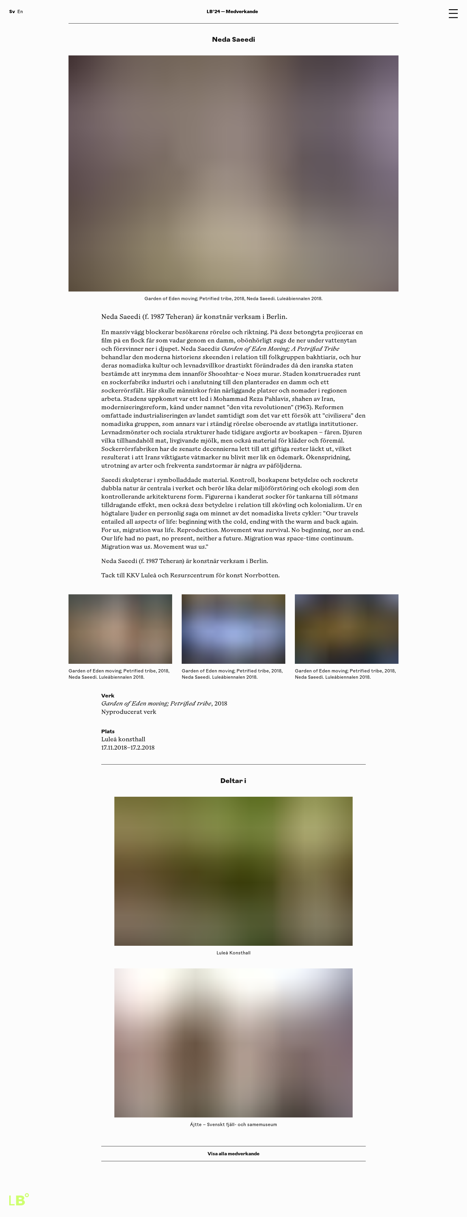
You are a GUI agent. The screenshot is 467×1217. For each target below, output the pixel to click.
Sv (12, 11)
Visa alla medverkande (233, 1153)
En (20, 12)
